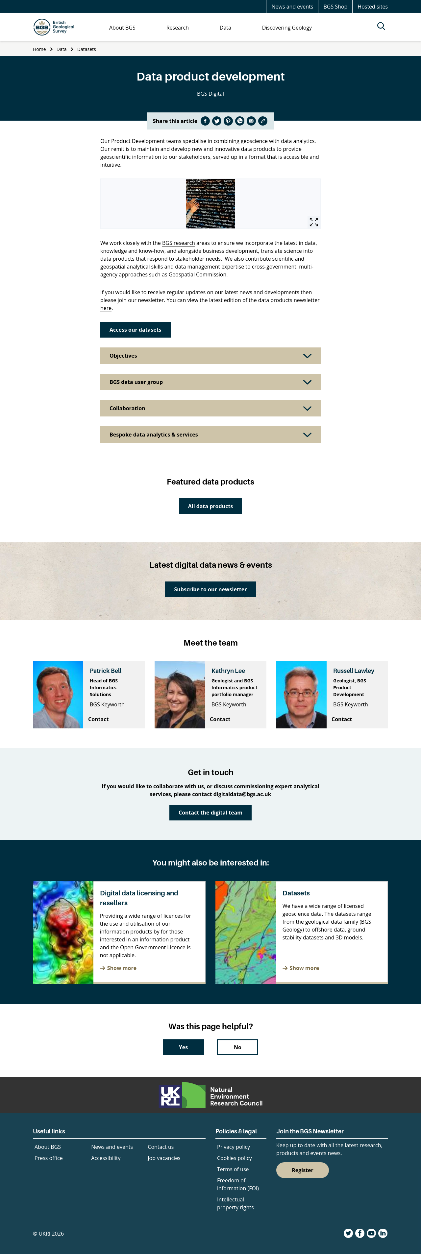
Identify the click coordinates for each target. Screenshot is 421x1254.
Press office (49, 1158)
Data (62, 49)
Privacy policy (233, 1146)
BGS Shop (335, 6)
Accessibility (105, 1158)
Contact (98, 719)
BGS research (178, 243)
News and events (292, 6)
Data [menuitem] (225, 27)
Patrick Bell (105, 670)
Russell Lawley (353, 670)
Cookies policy (234, 1158)
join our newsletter (140, 300)
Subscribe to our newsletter (210, 589)
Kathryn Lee (228, 670)
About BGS (48, 1146)
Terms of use (233, 1169)
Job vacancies (164, 1158)
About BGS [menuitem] (122, 27)
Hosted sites (373, 6)
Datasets (86, 49)
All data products (210, 506)
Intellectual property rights (235, 1203)
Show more (121, 968)
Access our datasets (135, 329)
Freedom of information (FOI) (238, 1184)
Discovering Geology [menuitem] (287, 27)
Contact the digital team (210, 812)
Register (302, 1170)
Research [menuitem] (177, 27)
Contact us (161, 1146)
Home (39, 49)
